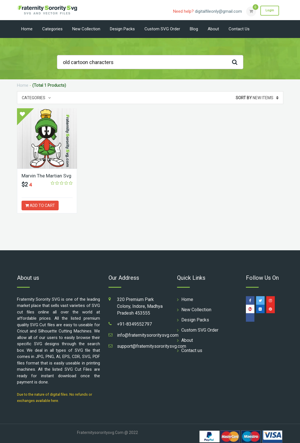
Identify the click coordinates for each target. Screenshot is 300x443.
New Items (257, 98)
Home (27, 28)
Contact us (239, 28)
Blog (194, 28)
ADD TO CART (40, 205)
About (213, 28)
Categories (52, 28)
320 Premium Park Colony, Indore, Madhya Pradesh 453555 (140, 306)
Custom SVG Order (162, 28)
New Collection (86, 28)
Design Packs (122, 28)
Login (268, 11)
